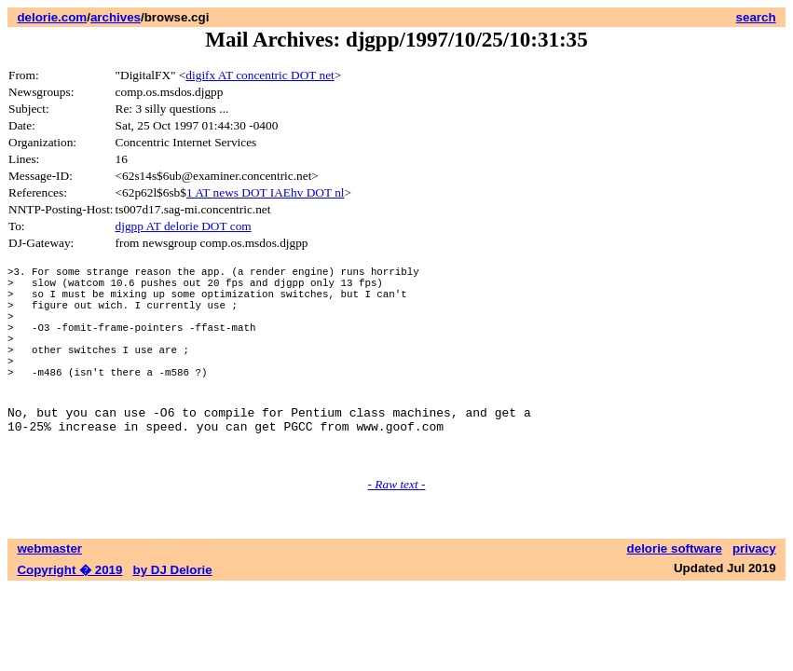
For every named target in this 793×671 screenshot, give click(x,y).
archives (115, 17)
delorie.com (52, 17)
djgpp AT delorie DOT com (184, 226)
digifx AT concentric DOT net (259, 75)
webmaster (49, 593)
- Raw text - (397, 529)
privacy (754, 593)
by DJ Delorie (172, 615)
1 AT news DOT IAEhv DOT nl (265, 192)
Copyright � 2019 (69, 615)
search (756, 17)
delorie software (674, 593)
